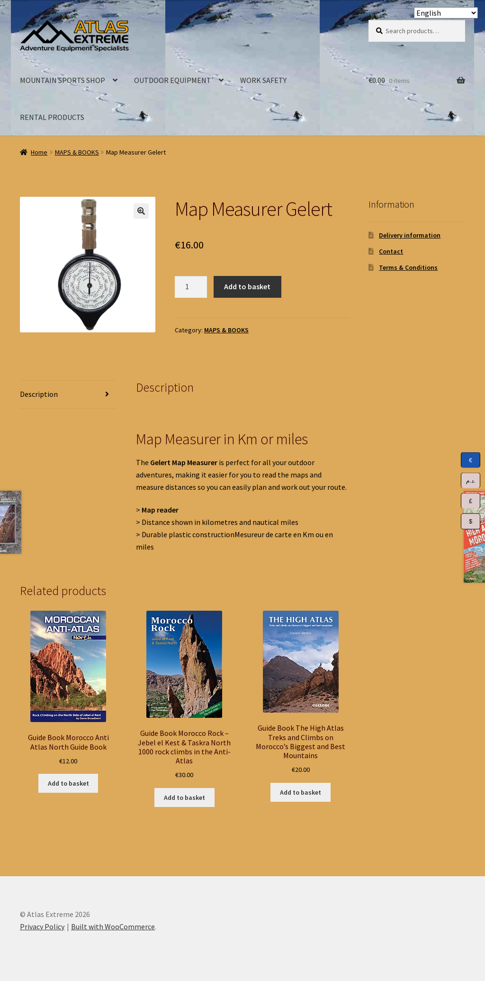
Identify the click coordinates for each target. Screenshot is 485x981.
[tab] (68, 395)
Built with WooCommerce (113, 926)
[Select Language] (446, 12)
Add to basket (247, 286)
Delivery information (409, 235)
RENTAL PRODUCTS (52, 117)
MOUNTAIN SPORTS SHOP (62, 80)
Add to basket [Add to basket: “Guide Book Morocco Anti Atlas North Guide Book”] (68, 783)
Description (39, 394)
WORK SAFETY (263, 80)
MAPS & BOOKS (77, 152)
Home (39, 152)
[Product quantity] (191, 287)
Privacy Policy (42, 926)
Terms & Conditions (408, 267)
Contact (391, 251)
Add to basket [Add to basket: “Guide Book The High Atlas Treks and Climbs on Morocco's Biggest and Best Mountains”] (300, 792)
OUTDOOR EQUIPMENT (172, 80)
